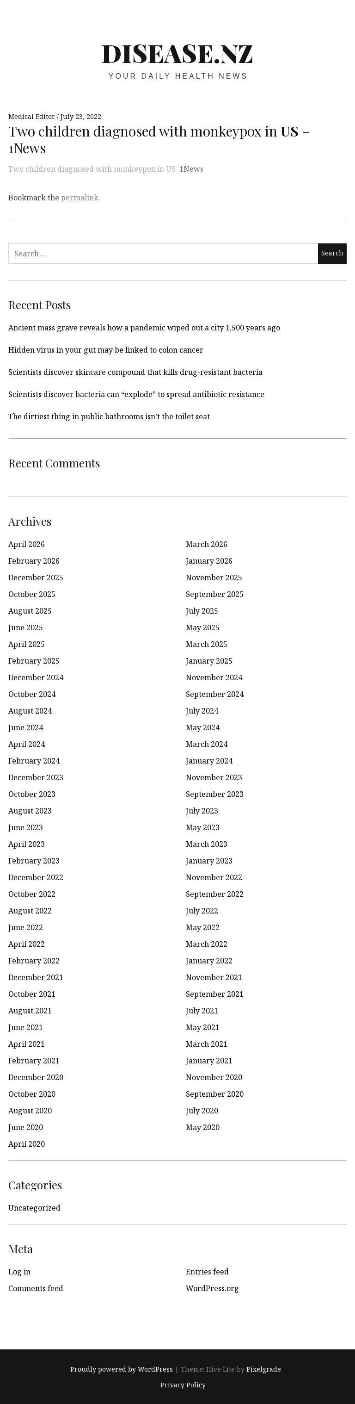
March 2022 (206, 944)
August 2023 (30, 811)
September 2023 (215, 794)
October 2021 (31, 994)
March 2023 (206, 844)
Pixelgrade (263, 1369)
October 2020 (31, 1094)
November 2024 (214, 677)
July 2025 (202, 611)
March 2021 (206, 1044)
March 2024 (206, 744)
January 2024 (209, 761)
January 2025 (209, 661)
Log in (19, 1272)
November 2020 (214, 1077)
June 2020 (25, 1127)
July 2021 (202, 1011)
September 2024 (215, 694)
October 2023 (31, 794)
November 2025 (214, 577)
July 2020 (202, 1111)
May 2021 (203, 1027)
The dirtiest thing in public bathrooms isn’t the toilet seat (109, 416)
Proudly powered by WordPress (121, 1369)
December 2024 (35, 677)
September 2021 (215, 994)
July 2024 (202, 711)
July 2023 (202, 811)
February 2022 (34, 961)
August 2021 (30, 1011)
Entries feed (207, 1272)
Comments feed (35, 1288)
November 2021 (214, 977)
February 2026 (34, 561)
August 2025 (30, 611)
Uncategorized (34, 1208)
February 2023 (34, 861)
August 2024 (30, 711)
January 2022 (209, 961)
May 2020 (203, 1127)
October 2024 (31, 694)
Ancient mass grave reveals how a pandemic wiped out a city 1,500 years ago (144, 328)
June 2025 (25, 627)
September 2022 (215, 894)
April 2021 (26, 1044)
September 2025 (215, 594)
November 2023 (214, 777)
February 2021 (34, 1061)
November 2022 (214, 877)
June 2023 (25, 827)
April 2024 (26, 744)
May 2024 (203, 727)
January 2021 (209, 1061)
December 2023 (35, 777)
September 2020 (215, 1094)
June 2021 (25, 1027)
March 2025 (206, 644)
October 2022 (31, 894)
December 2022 (35, 877)
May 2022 (203, 927)
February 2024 (34, 761)
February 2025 (34, 661)
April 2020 (26, 1144)
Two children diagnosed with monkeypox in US (92, 169)
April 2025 (26, 644)
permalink (79, 198)
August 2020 (30, 1111)
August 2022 (30, 911)
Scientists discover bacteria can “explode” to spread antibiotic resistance (136, 394)
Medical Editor (32, 116)
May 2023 (203, 827)
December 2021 (35, 977)
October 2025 (31, 594)
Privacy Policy (183, 1384)
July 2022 (202, 911)
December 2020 (35, 1077)
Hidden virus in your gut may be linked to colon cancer (105, 350)
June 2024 (25, 727)
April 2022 (26, 944)
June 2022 (25, 927)
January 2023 (209, 861)
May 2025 (203, 627)
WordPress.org (212, 1288)
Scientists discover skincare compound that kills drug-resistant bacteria (135, 372)
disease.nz (177, 52)
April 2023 (26, 844)
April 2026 (26, 544)
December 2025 (35, 577)
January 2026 (209, 561)
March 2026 (206, 544)
